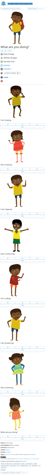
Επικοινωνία (29, 3)
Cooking (22, 463)
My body (2, 463)
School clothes (13, 465)
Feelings (35, 463)
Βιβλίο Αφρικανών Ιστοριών (28, 454)
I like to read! (3, 467)
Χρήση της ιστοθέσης (21, 3)
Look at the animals (5, 465)
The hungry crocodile (24, 465)
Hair (30, 465)
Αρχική (9, 3)
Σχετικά (14, 3)
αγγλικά (7, 65)
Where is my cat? (9, 463)
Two (18, 465)
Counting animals (16, 463)
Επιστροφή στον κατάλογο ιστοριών (11, 8)
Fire (39, 465)
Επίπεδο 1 (8, 69)
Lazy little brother (29, 463)
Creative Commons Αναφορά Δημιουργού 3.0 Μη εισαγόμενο (27, 458)
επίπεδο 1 (24, 461)
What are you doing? (10, 454)
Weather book (34, 465)
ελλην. (9, 50)
